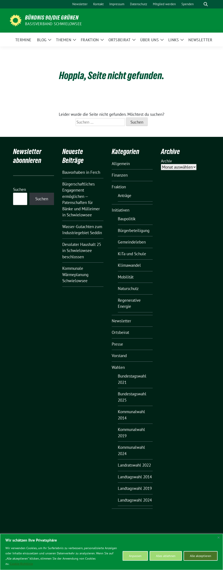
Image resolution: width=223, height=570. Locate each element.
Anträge (124, 195)
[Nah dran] (218, 537)
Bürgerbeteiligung (133, 230)
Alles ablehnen (166, 556)
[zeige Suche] (205, 4)
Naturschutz (128, 288)
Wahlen (118, 367)
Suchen (19, 189)
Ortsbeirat (120, 332)
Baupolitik (126, 218)
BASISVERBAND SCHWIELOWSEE (53, 23)
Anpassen (135, 556)
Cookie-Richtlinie (21, 564)
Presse (117, 344)
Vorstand (119, 355)
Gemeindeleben (132, 242)
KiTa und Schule (132, 253)
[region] (111, 552)
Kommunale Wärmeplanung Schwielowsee (75, 274)
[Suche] (199, 4)
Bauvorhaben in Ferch (81, 172)
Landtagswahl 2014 (135, 476)
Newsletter (121, 320)
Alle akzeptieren (200, 556)
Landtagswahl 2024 (135, 500)
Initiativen (120, 210)
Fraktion (119, 186)
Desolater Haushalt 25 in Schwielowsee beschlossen (81, 250)
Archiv (166, 161)
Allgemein (121, 163)
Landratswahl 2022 (134, 465)
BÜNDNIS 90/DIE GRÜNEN (52, 17)
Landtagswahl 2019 (135, 488)
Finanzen (120, 175)
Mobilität (125, 277)
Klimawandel (129, 265)
